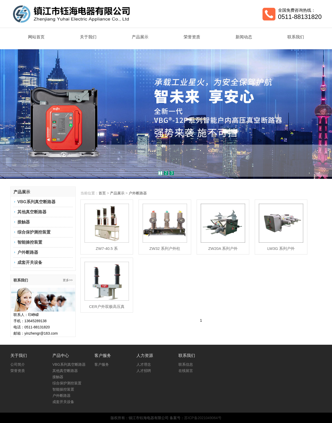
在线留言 (185, 371)
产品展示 (140, 37)
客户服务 (101, 364)
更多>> (68, 280)
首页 (102, 193)
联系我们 (295, 37)
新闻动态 (244, 37)
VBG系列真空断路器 (36, 202)
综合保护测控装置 (34, 232)
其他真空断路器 (31, 212)
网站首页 (36, 37)
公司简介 (17, 364)
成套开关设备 (29, 262)
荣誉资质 (192, 37)
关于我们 (88, 37)
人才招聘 (143, 371)
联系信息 (185, 364)
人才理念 (143, 364)
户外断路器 (27, 252)
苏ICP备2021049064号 (202, 418)
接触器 (23, 222)
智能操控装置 (29, 242)
